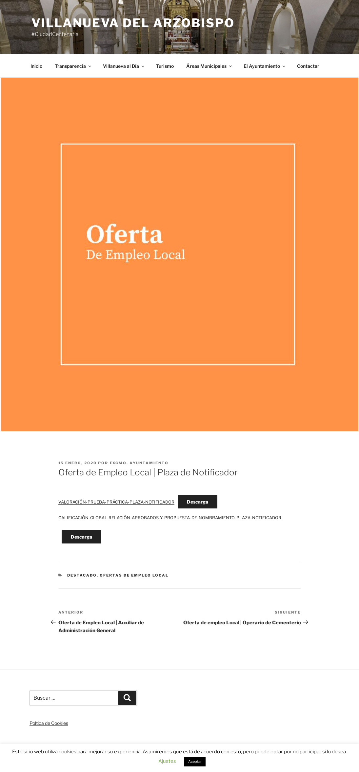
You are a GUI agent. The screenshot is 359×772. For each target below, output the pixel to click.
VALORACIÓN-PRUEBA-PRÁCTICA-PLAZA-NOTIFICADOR (116, 502)
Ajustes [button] (167, 761)
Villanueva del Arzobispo (133, 23)
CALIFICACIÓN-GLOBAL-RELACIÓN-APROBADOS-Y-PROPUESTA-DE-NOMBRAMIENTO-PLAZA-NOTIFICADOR (169, 517)
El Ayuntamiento (265, 66)
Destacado (82, 575)
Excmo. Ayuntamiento (139, 463)
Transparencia (73, 66)
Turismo (165, 66)
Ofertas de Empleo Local (134, 575)
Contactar (308, 66)
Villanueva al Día (124, 66)
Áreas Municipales (209, 66)
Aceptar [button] (195, 761)
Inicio (36, 66)
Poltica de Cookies (49, 723)
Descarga (197, 502)
